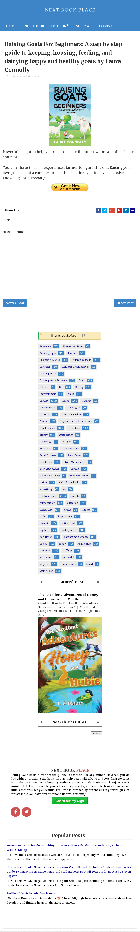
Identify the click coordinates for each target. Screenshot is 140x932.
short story (46, 558)
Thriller (74, 470)
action (43, 483)
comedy (74, 497)
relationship (84, 544)
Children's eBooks (81, 361)
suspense (44, 565)
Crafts (82, 381)
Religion (66, 442)
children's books (48, 497)
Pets (36, 76)
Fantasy (44, 401)
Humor (44, 422)
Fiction (65, 401)
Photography (66, 436)
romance (45, 551)
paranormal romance (76, 538)
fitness (86, 510)
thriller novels (68, 565)
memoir (44, 524)
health (43, 517)
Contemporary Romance (53, 381)
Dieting (79, 388)
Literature (74, 429)
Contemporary (48, 374)
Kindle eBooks (47, 429)
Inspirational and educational (76, 422)
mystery (44, 531)
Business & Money (50, 361)
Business (72, 354)
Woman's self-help (50, 476)
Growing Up (73, 408)
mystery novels (69, 531)
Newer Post (14, 304)
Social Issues (74, 456)
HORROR (45, 415)
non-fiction (46, 538)
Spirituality (46, 463)
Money (44, 436)
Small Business (48, 456)
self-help (67, 551)
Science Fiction (70, 449)
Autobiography (48, 354)
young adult (46, 572)
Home (11, 26)
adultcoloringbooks (69, 483)
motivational (68, 524)
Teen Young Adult (49, 470)
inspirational (65, 517)
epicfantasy (46, 510)
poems (43, 544)
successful (68, 558)
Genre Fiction (47, 408)
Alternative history (73, 347)
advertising (46, 490)
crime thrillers (47, 504)
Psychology (46, 442)
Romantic (45, 449)
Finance (86, 401)
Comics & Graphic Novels (75, 367)
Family (70, 395)
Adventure (45, 347)
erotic (67, 510)
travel (89, 565)
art (64, 490)
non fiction (26, 76)
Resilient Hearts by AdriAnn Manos (31, 894)
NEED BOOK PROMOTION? (46, 26)
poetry (62, 544)
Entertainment (48, 395)
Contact (107, 26)
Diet (61, 388)
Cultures (44, 388)
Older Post (125, 304)
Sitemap (83, 26)
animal (14, 76)
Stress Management (75, 463)
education (72, 504)
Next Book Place (65, 336)
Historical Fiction (71, 415)
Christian (45, 367)
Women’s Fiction (79, 476)
